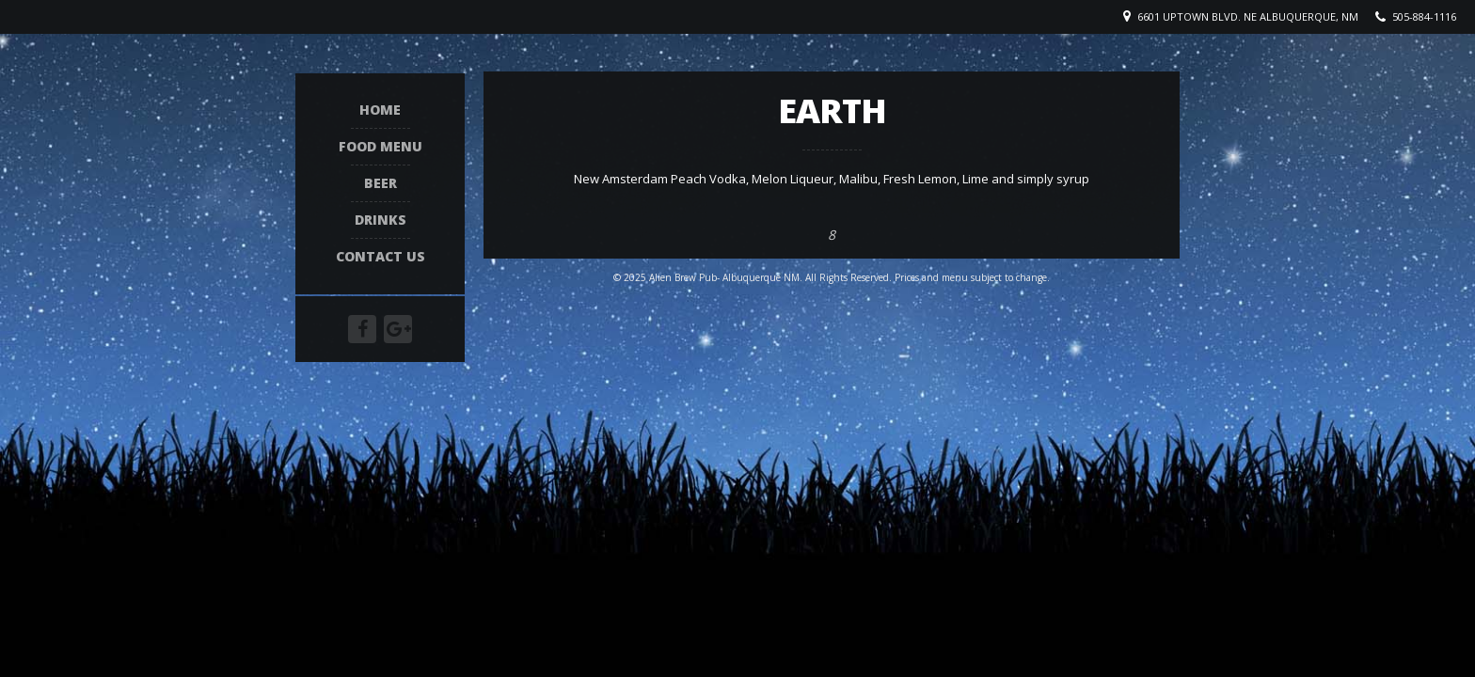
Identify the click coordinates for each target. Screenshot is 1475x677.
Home (380, 110)
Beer (380, 184)
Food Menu (380, 147)
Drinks (380, 220)
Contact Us (380, 257)
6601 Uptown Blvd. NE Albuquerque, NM (1247, 16)
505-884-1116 (1424, 16)
